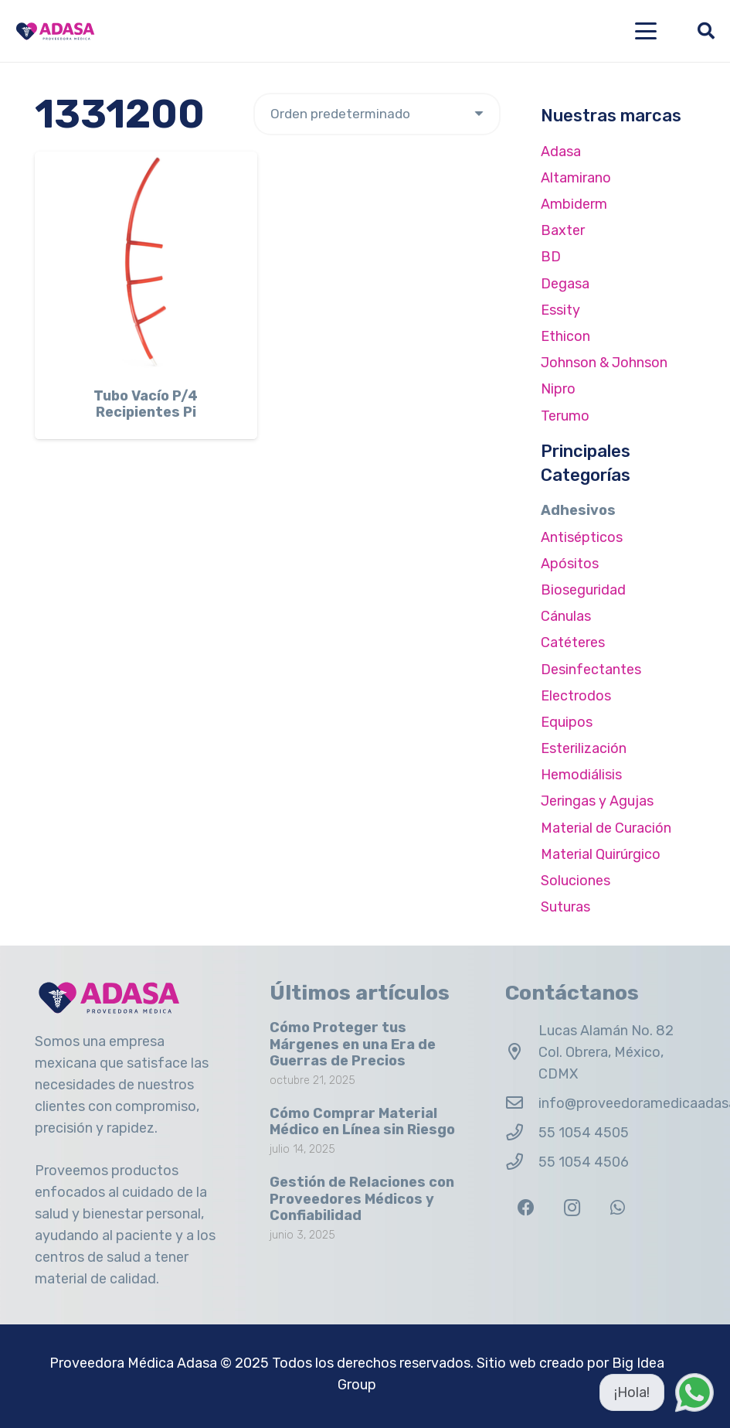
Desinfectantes (591, 669)
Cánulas (566, 616)
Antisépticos (582, 537)
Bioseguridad (583, 589)
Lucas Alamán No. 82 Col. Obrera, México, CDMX (606, 1052)
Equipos (566, 722)
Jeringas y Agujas (597, 800)
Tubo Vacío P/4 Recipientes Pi (145, 404)
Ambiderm (574, 204)
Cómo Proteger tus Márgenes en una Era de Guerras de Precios (353, 1044)
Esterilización (583, 748)
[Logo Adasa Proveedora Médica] (55, 31)
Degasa (565, 283)
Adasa (561, 151)
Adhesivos (578, 510)
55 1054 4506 (583, 1162)
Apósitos (570, 563)
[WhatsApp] (617, 1208)
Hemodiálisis (581, 774)
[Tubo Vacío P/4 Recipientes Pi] (146, 263)
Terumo (565, 415)
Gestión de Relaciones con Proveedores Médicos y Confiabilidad (362, 1199)
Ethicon (565, 336)
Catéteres (573, 642)
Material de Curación (606, 828)
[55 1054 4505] (521, 1132)
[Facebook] (526, 1208)
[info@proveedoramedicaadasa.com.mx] (521, 1103)
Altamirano (576, 177)
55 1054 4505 (583, 1132)
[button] (646, 31)
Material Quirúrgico (600, 854)
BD (551, 256)
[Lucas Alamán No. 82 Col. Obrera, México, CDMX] (521, 1052)
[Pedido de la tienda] (377, 114)
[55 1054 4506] (521, 1162)
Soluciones (575, 880)
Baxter (563, 230)
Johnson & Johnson (604, 362)
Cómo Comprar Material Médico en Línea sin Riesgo (362, 1122)
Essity (560, 310)
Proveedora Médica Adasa (133, 1363)
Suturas (565, 906)
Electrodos (576, 695)
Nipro (558, 388)
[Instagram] (572, 1208)
